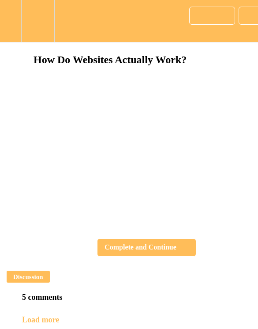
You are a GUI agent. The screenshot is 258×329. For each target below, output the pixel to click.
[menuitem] (37, 21)
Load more (40, 319)
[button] (10, 21)
